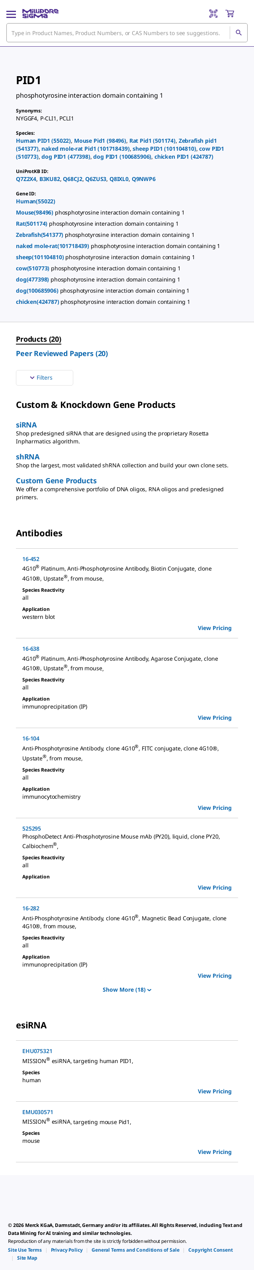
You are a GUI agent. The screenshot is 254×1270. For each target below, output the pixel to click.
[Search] (238, 32)
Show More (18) (127, 989)
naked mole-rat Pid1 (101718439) (85, 148)
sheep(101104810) (40, 257)
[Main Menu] (11, 13)
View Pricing (215, 628)
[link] (25, 1249)
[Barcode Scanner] (213, 13)
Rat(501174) (32, 223)
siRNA (26, 424)
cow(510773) (33, 268)
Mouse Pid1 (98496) (100, 140)
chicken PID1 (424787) (183, 156)
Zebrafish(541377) (40, 234)
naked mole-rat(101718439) (53, 246)
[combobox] (127, 32)
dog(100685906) (38, 290)
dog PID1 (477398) (65, 156)
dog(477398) (33, 279)
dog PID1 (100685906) (122, 156)
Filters (40, 377)
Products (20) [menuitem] (38, 339)
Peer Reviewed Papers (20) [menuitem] (62, 353)
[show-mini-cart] (236, 13)
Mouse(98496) (35, 212)
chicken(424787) (38, 301)
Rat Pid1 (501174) (152, 140)
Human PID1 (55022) (43, 140)
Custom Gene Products (56, 480)
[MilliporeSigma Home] (40, 13)
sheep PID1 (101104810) (164, 148)
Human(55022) (35, 201)
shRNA (27, 456)
